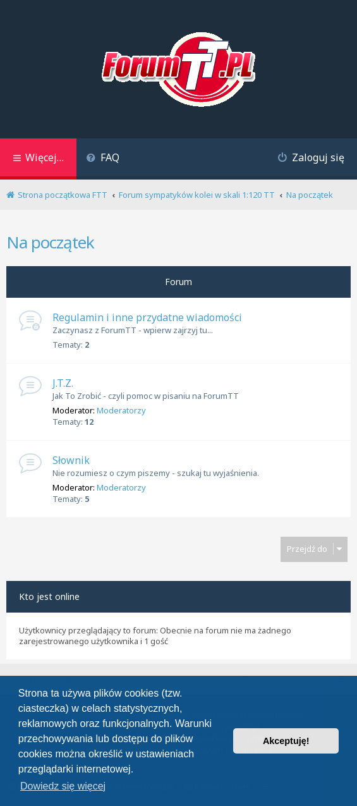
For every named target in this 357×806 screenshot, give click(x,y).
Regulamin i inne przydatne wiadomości (147, 317)
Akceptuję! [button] (286, 741)
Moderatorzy (121, 410)
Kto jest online (49, 596)
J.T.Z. (62, 383)
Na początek (50, 242)
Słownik (71, 460)
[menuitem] (102, 159)
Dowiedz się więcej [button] (63, 786)
